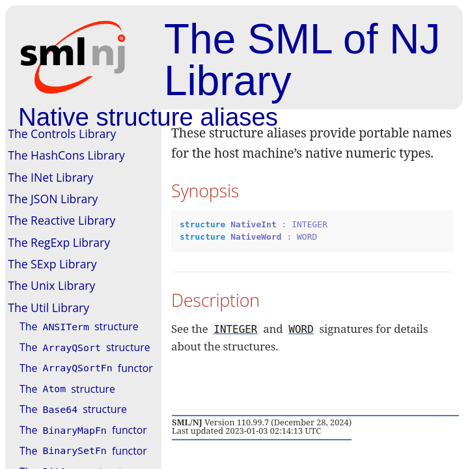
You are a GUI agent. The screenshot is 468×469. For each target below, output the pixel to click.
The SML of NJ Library (302, 60)
